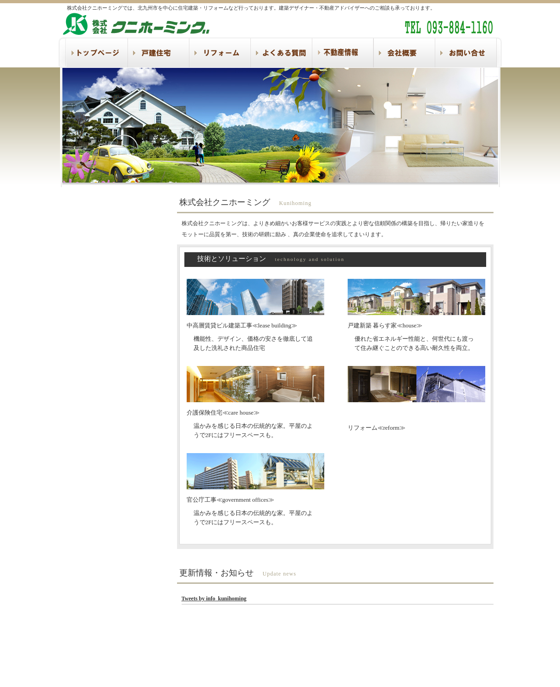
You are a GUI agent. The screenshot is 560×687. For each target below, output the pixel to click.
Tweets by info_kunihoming (214, 598)
